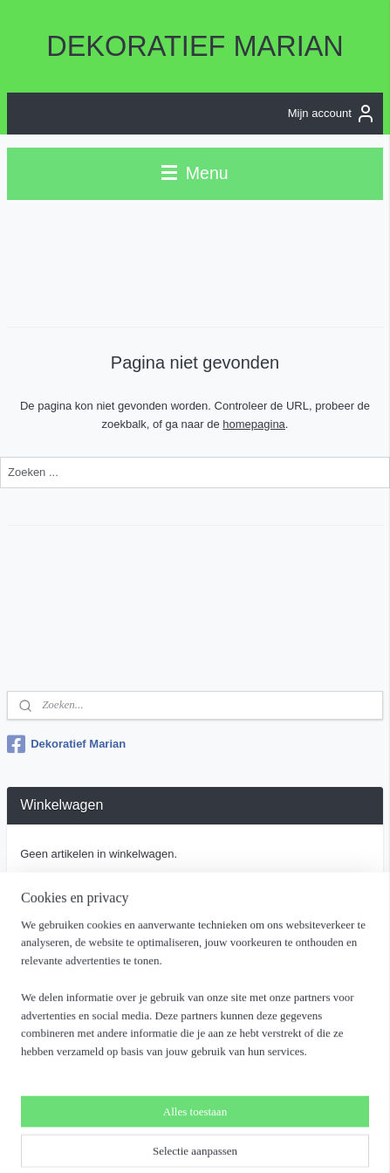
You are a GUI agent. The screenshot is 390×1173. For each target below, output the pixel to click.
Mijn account (332, 113)
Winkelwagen (67, 891)
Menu (194, 173)
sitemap (201, 1112)
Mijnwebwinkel (201, 1140)
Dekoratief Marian (66, 744)
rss (232, 1112)
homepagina (253, 423)
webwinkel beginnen (289, 1112)
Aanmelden (63, 1039)
